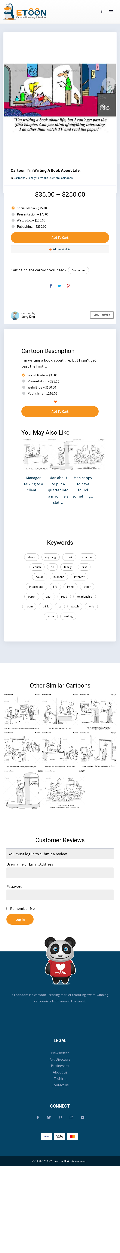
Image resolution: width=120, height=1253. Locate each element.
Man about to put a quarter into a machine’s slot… (64, 479)
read (64, 596)
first (84, 567)
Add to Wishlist (60, 249)
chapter (87, 557)
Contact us (78, 270)
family (68, 567)
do (52, 567)
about (31, 557)
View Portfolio (102, 315)
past (48, 596)
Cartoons (19, 178)
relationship (84, 596)
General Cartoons (61, 178)
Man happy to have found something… (89, 476)
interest (79, 577)
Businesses (60, 1065)
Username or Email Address (29, 864)
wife (91, 606)
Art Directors (60, 1059)
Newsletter (60, 1053)
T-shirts (60, 1078)
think (46, 606)
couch (37, 567)
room (29, 606)
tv (60, 606)
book (69, 557)
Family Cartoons (38, 178)
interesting (36, 587)
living (70, 587)
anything (50, 557)
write (50, 616)
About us (60, 1072)
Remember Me (20, 908)
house (40, 577)
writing (68, 616)
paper (32, 596)
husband (58, 577)
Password (14, 886)
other (87, 587)
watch (75, 606)
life (55, 587)
